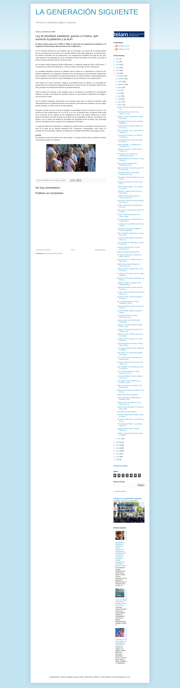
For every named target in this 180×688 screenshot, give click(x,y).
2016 (118, 73)
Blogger (127, 677)
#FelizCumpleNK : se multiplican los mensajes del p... (129, 145)
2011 (118, 454)
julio (119, 90)
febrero (120, 105)
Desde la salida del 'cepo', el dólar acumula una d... (128, 248)
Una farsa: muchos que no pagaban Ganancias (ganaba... (129, 229)
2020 (118, 62)
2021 (118, 59)
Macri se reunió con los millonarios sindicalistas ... (128, 321)
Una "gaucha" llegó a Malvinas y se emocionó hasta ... (129, 381)
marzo (120, 102)
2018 (118, 67)
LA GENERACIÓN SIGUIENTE (87, 12)
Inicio (72, 250)
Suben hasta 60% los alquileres (127, 395)
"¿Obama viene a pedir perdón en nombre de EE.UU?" (128, 196)
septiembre (121, 84)
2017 (118, 70)
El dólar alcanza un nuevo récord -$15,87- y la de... (128, 113)
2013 (118, 448)
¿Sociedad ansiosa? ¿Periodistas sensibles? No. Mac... (128, 173)
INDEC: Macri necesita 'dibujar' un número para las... (128, 265)
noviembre (121, 79)
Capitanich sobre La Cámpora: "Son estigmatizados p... (129, 283)
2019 (118, 64)
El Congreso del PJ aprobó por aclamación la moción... (127, 154)
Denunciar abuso (121, 466)
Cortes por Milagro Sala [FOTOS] (128, 252)
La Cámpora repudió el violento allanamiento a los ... (127, 316)
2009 (118, 459)
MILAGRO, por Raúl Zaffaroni (127, 412)
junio (119, 93)
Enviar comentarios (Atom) (54, 253)
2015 (118, 442)
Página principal (120, 491)
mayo (120, 96)
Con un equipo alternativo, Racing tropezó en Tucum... (128, 372)
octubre (120, 82)
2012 (118, 451)
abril (119, 99)
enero (120, 438)
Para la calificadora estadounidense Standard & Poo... (129, 398)
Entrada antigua (100, 250)
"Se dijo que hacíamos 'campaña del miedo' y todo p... (129, 255)
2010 (118, 457)
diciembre (121, 76)
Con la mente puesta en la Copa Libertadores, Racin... (128, 302)
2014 (118, 445)
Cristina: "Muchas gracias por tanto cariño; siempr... (128, 215)
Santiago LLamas (123, 46)
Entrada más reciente (43, 250)
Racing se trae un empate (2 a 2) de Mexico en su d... (129, 403)
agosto (120, 87)
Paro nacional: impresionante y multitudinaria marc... (127, 164)
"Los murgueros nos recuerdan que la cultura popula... (129, 358)
